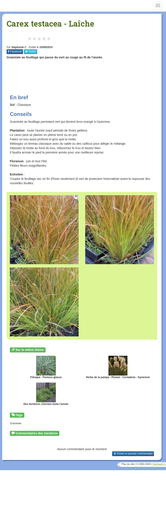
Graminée (15, 423)
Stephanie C (18, 47)
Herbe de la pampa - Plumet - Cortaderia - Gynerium (118, 367)
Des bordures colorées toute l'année (45, 394)
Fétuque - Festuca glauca (46, 367)
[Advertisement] (86, 73)
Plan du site (128, 464)
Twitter (30, 51)
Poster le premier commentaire (133, 453)
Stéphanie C (159, 464)
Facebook (15, 51)
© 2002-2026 (143, 464)
